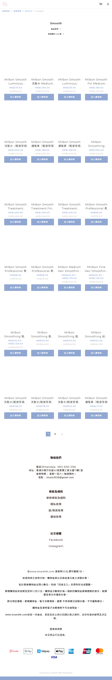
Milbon (28, 11)
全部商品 (6, 11)
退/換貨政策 (56, 510)
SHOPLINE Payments (62, 673)
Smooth (40, 11)
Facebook (56, 539)
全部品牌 (17, 11)
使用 (49, 498)
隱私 (53, 504)
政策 (59, 504)
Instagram (56, 546)
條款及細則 (59, 498)
